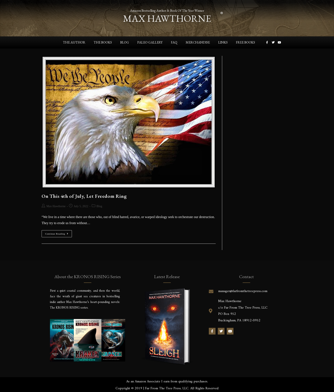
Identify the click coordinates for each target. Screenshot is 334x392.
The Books (103, 42)
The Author (74, 42)
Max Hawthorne (55, 206)
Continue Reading (58, 232)
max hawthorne (167, 17)
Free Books (245, 42)
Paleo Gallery (150, 42)
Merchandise (198, 42)
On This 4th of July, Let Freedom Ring (84, 196)
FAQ (174, 42)
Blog (124, 42)
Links (223, 42)
